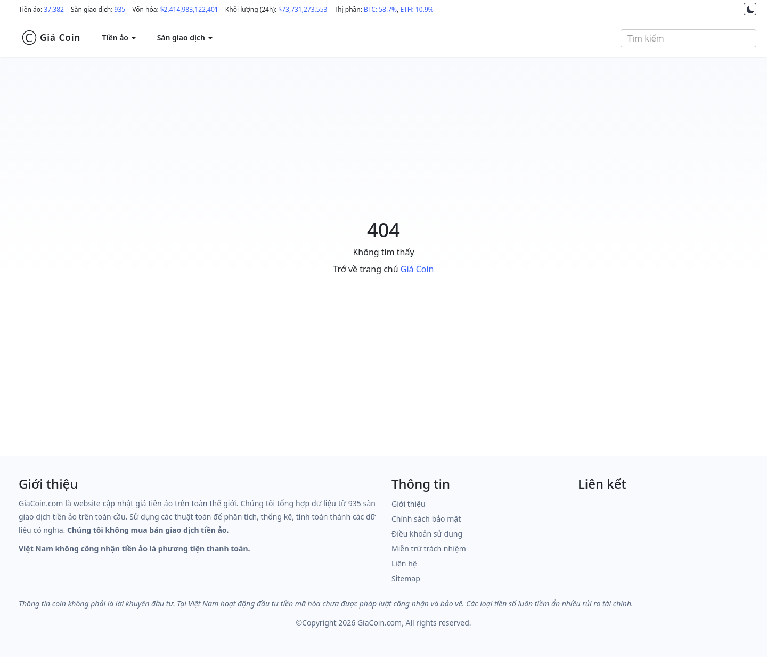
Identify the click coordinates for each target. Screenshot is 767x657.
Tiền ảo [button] (118, 38)
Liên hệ (404, 563)
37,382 (54, 9)
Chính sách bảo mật (426, 519)
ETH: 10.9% (416, 9)
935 (120, 9)
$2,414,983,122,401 (189, 9)
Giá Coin (50, 38)
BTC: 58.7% (380, 9)
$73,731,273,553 (302, 9)
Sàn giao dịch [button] (185, 38)
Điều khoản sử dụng (426, 534)
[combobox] (688, 38)
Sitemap (405, 578)
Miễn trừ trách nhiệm (428, 549)
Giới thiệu (408, 504)
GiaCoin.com (379, 623)
